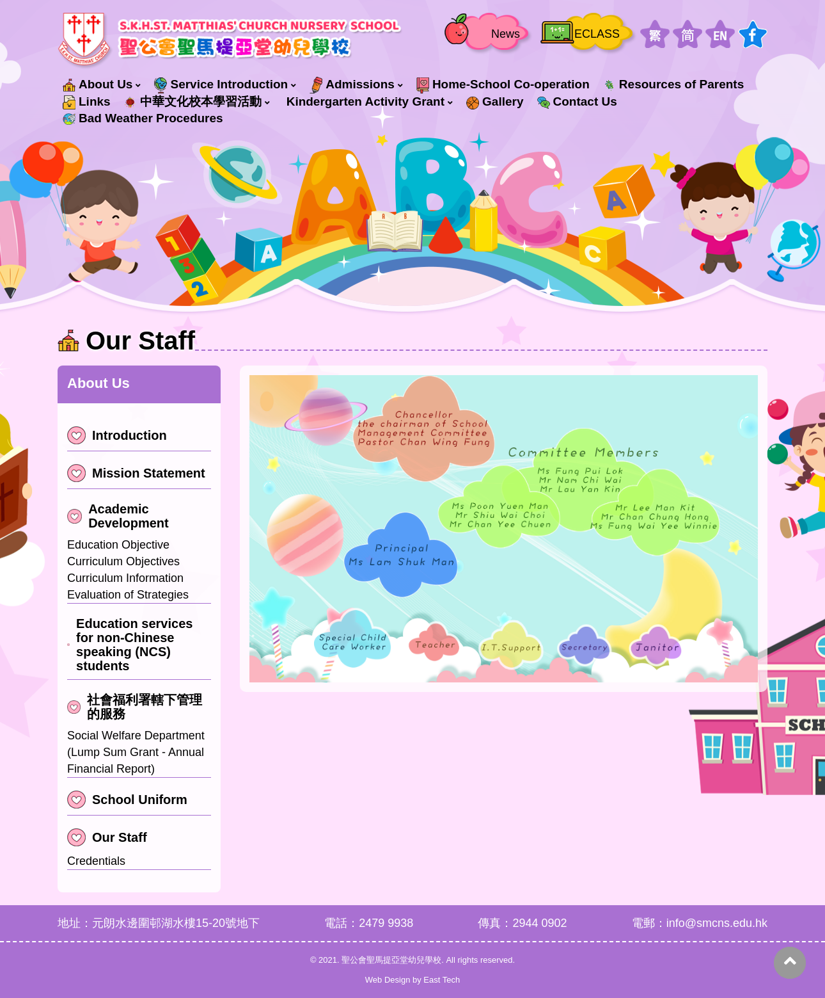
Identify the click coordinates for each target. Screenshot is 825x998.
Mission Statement (136, 473)
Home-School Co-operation (503, 85)
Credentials (96, 861)
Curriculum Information (125, 578)
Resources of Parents (673, 84)
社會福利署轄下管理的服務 (134, 707)
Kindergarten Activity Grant (365, 101)
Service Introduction (221, 85)
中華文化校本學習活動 (193, 102)
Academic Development (118, 516)
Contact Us (577, 101)
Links (87, 102)
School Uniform (127, 800)
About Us (97, 84)
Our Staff (107, 837)
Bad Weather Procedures (143, 118)
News (505, 34)
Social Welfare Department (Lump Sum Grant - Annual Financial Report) (136, 752)
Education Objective (118, 544)
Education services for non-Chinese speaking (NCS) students (129, 644)
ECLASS (597, 34)
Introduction (117, 435)
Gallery (494, 102)
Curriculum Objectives (123, 561)
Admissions (352, 85)
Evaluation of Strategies (128, 594)
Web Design (388, 980)
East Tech (441, 980)
